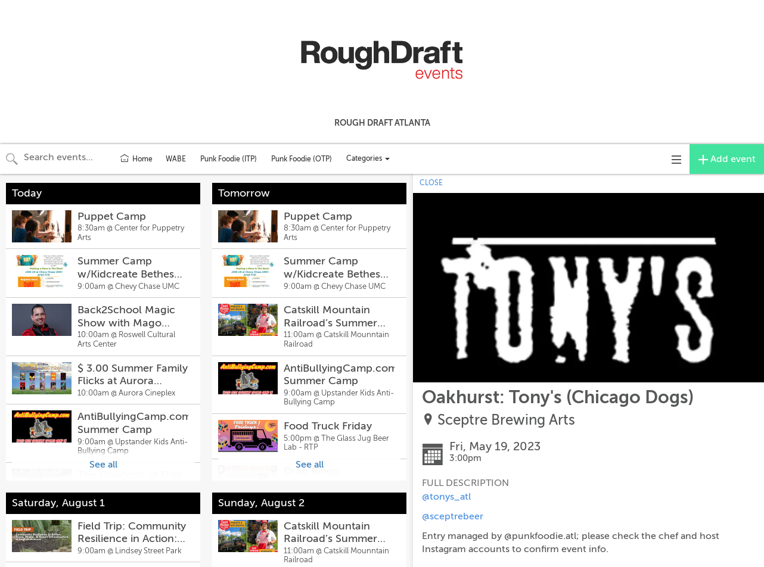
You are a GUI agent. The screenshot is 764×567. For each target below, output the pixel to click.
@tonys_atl (446, 496)
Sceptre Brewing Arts (506, 420)
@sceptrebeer (452, 516)
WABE (176, 159)
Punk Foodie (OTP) (301, 159)
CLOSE (431, 183)
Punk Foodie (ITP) (228, 159)
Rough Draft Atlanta (382, 122)
